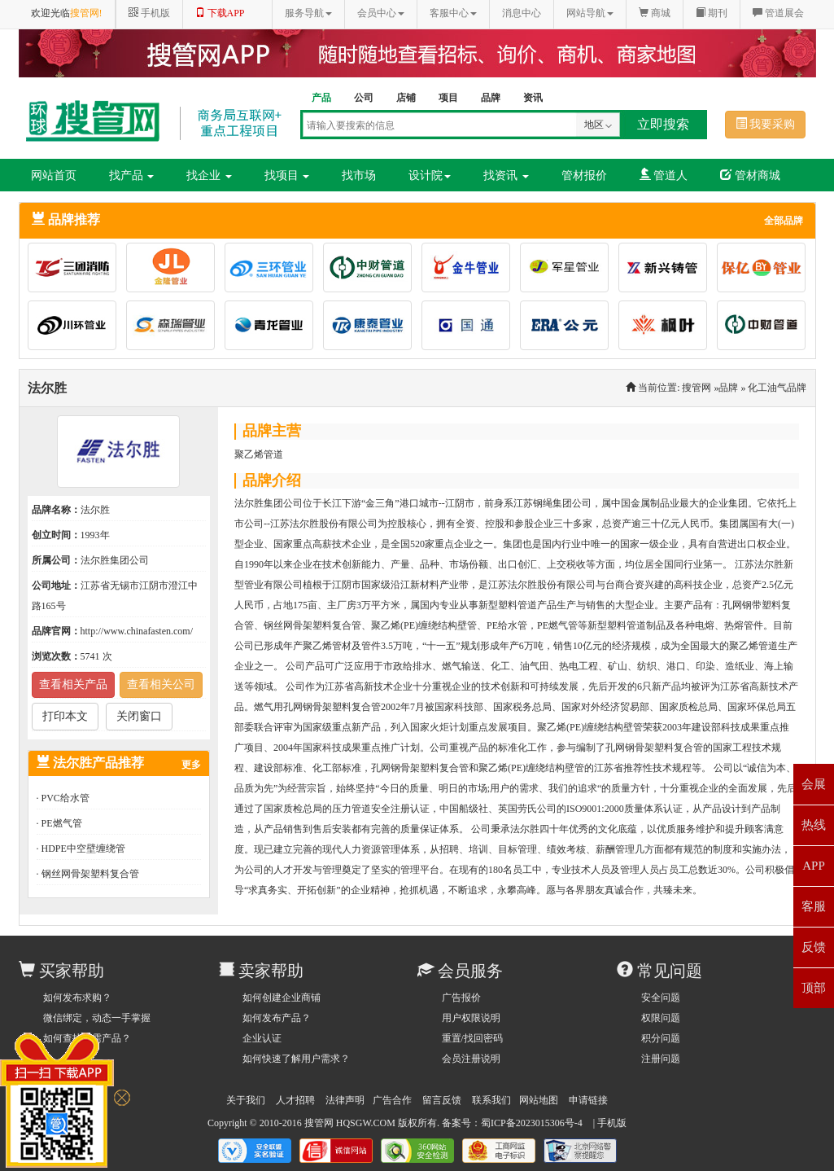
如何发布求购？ (77, 997)
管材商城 (750, 175)
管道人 (664, 175)
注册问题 (660, 1058)
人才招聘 (295, 1100)
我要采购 (766, 123)
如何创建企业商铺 (281, 997)
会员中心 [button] (380, 13)
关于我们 (245, 1100)
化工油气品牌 (777, 387)
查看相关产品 (73, 684)
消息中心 (521, 13)
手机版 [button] (149, 13)
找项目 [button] (287, 175)
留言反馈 (441, 1100)
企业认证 (262, 1038)
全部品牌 (783, 220)
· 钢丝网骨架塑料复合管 (88, 873)
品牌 (728, 387)
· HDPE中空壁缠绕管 (81, 848)
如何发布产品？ (276, 1018)
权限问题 (660, 1018)
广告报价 (461, 997)
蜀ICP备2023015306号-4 (532, 1123)
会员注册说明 (471, 1058)
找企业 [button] (209, 175)
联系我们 (491, 1100)
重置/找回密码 (472, 1038)
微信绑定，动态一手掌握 (97, 1018)
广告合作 (392, 1100)
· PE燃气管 (59, 823)
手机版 (612, 1123)
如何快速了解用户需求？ (296, 1058)
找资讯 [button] (506, 175)
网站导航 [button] (589, 13)
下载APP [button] (220, 13)
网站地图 (538, 1100)
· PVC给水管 (63, 798)
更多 (191, 764)
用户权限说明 (471, 1018)
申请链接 (588, 1100)
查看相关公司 (161, 684)
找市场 (359, 175)
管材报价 (584, 175)
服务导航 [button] (308, 13)
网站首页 (53, 175)
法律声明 (345, 1100)
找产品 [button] (132, 175)
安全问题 (660, 997)
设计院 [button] (429, 175)
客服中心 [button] (453, 13)
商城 (654, 13)
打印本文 (65, 716)
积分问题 (660, 1038)
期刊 (711, 13)
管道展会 (778, 13)
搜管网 (696, 387)
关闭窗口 (139, 716)
